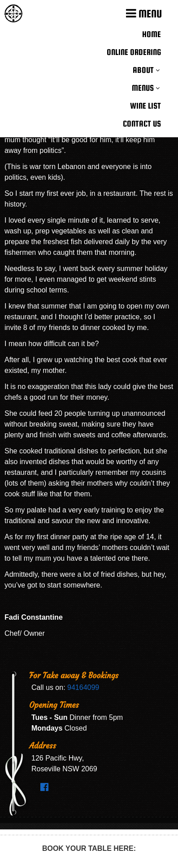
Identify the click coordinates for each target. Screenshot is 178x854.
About (143, 70)
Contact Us (142, 123)
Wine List (145, 105)
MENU (144, 13)
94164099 (83, 687)
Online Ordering (134, 52)
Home (151, 34)
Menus (143, 88)
